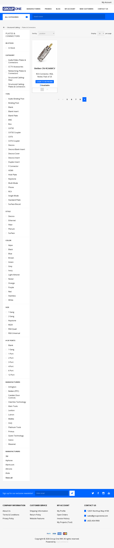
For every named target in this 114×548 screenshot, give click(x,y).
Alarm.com (10, 464)
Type (8, 94)
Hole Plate (12, 174)
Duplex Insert (14, 162)
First (58, 99)
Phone (11, 187)
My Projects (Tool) (64, 522)
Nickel (10, 279)
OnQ (10, 423)
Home (4, 27)
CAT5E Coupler (14, 132)
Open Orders (62, 514)
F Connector (13, 166)
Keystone (12, 179)
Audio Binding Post (16, 99)
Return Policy (35, 514)
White (10, 300)
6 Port (10, 370)
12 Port (11, 375)
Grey (10, 266)
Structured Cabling (13, 27)
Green (10, 262)
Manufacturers (13, 382)
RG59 (10, 325)
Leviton (11, 410)
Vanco (10, 440)
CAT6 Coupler (14, 141)
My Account (106, 2)
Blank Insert (13, 111)
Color (8, 240)
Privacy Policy (8, 518)
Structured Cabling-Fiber (16, 78)
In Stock (10, 43)
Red (9, 291)
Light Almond (13, 275)
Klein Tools (13, 406)
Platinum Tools (14, 427)
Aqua (10, 245)
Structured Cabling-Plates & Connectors (16, 85)
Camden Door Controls (14, 396)
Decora (11, 145)
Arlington (12, 387)
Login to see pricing (45, 82)
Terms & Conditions (11, 514)
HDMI (10, 170)
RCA (10, 191)
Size (7, 307)
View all (9, 478)
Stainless (12, 296)
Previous (63, 99)
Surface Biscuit (14, 204)
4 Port (10, 366)
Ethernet (12, 220)
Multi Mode (13, 183)
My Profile (61, 511)
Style (8, 211)
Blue (10, 253)
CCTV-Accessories (15, 66)
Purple (11, 287)
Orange (11, 283)
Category (10, 55)
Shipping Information (39, 511)
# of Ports (10, 340)
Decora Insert (14, 158)
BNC (10, 120)
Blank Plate (13, 115)
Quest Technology (16, 435)
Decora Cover (14, 153)
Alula (8, 473)
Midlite (11, 419)
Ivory (10, 270)
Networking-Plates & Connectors (17, 72)
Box (10, 124)
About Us (6, 511)
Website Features (37, 518)
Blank (10, 107)
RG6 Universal (14, 333)
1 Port (10, 353)
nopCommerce (62, 542)
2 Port (10, 358)
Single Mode (13, 196)
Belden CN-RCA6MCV (44, 68)
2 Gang (11, 316)
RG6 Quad (12, 329)
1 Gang (11, 312)
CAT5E (11, 128)
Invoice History (63, 518)
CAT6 (10, 136)
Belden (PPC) (13, 391)
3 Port (10, 362)
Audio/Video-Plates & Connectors (17, 61)
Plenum (11, 229)
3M (7, 456)
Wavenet (12, 444)
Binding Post (13, 103)
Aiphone (9, 460)
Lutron (11, 414)
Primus (11, 431)
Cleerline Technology (17, 402)
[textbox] (68, 16)
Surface (11, 233)
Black (10, 249)
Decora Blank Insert (16, 149)
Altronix (9, 469)
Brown (11, 258)
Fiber (10, 224)
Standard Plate (14, 200)
